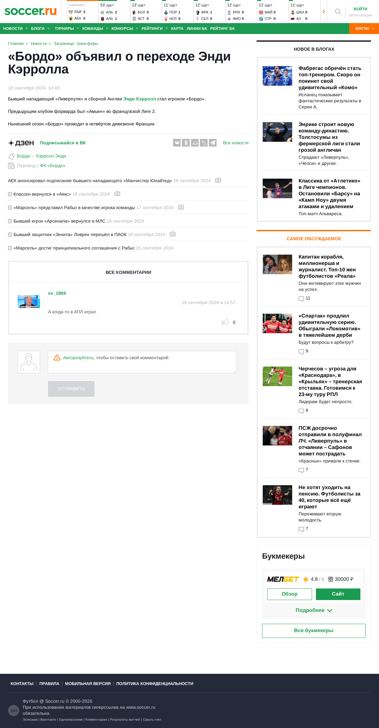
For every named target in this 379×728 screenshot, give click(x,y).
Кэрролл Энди (51, 155)
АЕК (77, 18)
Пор (173, 12)
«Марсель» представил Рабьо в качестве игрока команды (71, 207)
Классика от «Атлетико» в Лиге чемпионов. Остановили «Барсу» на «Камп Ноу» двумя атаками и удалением (329, 193)
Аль (109, 12)
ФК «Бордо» (53, 165)
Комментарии (96, 719)
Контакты (22, 683)
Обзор (290, 594)
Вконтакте (48, 719)
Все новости (236, 142)
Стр (268, 19)
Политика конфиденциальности (154, 683)
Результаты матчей (125, 719)
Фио (237, 19)
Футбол (30, 701)
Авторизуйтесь (78, 357)
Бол (141, 12)
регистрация (360, 15)
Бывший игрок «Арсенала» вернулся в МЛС (56, 221)
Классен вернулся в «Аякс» (39, 194)
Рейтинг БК (222, 28)
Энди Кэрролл (139, 98)
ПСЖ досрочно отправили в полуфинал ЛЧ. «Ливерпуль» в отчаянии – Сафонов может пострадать (330, 440)
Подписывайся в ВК (63, 142)
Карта (177, 28)
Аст (141, 19)
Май (268, 12)
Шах (300, 12)
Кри (236, 12)
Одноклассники (71, 719)
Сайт (338, 594)
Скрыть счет (152, 719)
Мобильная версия (88, 683)
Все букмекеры (314, 630)
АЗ (298, 19)
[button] (64, 11)
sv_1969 (57, 293)
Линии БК (197, 28)
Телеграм (30, 719)
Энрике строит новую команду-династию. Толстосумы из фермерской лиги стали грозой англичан (329, 137)
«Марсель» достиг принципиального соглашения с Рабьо (71, 247)
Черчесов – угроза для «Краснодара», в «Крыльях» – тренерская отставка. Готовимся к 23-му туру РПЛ (330, 381)
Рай (77, 12)
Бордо (23, 155)
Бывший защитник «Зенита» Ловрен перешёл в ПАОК (67, 234)
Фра (204, 12)
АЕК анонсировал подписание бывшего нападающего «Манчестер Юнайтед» (90, 180)
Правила (49, 683)
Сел (205, 19)
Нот (173, 19)
